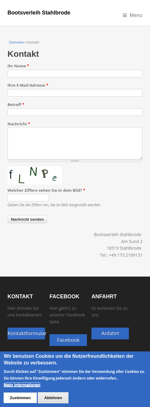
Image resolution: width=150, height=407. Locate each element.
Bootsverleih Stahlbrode (39, 13)
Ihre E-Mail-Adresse (28, 85)
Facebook (68, 339)
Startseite (16, 42)
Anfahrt (110, 333)
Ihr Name (18, 66)
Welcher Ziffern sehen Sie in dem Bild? (46, 190)
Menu (133, 15)
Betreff (16, 104)
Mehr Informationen (22, 389)
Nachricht (19, 124)
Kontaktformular (26, 333)
